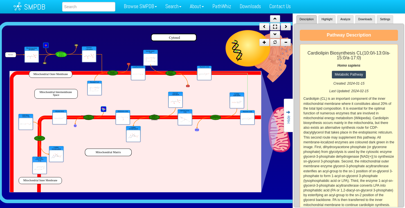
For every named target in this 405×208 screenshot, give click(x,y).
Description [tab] (307, 19)
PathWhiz (221, 6)
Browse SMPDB (140, 6)
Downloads (250, 6)
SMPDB (34, 7)
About (197, 6)
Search (173, 6)
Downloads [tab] (365, 19)
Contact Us (280, 6)
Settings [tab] (385, 19)
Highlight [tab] (326, 19)
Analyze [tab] (345, 19)
